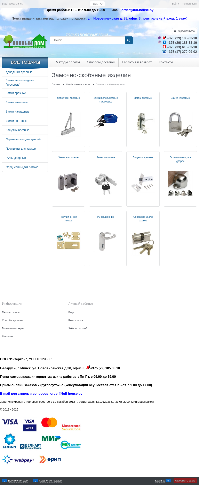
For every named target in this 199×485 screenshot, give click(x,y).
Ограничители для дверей (180, 159)
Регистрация (190, 3)
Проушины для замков (68, 218)
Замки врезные (143, 98)
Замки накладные (68, 157)
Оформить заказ (185, 480)
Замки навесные (180, 98)
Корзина (160, 480)
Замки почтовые (105, 157)
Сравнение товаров (50, 480)
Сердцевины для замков (143, 218)
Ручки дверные (105, 216)
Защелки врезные (143, 157)
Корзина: (186, 31)
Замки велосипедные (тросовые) (106, 100)
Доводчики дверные (68, 98)
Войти (175, 3)
